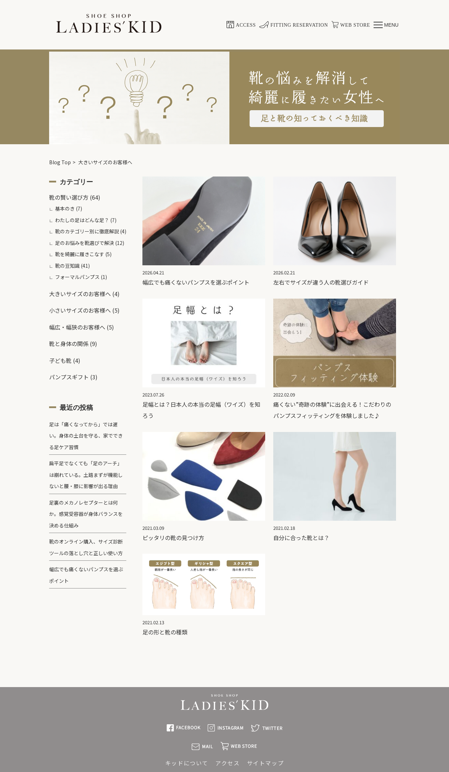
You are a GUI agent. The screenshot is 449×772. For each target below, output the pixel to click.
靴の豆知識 (67, 265)
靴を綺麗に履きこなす (79, 254)
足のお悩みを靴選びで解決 (84, 242)
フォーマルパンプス (77, 276)
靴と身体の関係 (68, 343)
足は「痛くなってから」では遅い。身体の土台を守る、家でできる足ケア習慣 (86, 436)
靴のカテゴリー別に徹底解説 (87, 231)
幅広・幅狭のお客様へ (77, 327)
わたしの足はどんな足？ (82, 220)
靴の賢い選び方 (68, 197)
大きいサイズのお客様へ (80, 294)
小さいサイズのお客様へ (80, 310)
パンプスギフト (69, 377)
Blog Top (60, 162)
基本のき (65, 208)
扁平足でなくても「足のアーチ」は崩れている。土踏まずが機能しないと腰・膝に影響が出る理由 (86, 475)
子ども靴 (60, 360)
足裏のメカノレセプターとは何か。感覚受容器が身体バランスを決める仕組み (86, 514)
